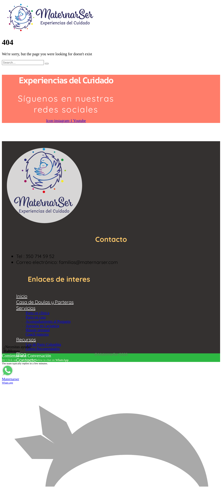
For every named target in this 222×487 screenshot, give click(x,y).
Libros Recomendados (43, 349)
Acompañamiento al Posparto (48, 321)
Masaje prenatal (38, 330)
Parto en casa (36, 317)
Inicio (21, 296)
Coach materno (37, 334)
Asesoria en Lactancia (42, 326)
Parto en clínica (37, 313)
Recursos (26, 339)
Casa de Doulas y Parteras (45, 302)
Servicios (25, 308)
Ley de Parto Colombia (43, 344)
